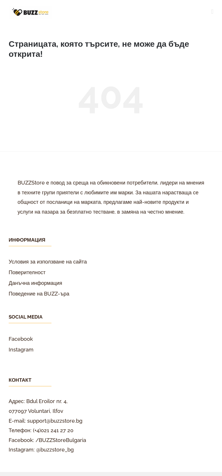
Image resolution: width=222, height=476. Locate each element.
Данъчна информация (35, 283)
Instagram (21, 350)
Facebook (21, 339)
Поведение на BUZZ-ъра (39, 294)
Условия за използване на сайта (48, 262)
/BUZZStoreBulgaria (61, 440)
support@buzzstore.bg (54, 421)
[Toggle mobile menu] (212, 12)
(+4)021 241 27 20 (53, 430)
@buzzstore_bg (55, 450)
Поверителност (27, 272)
